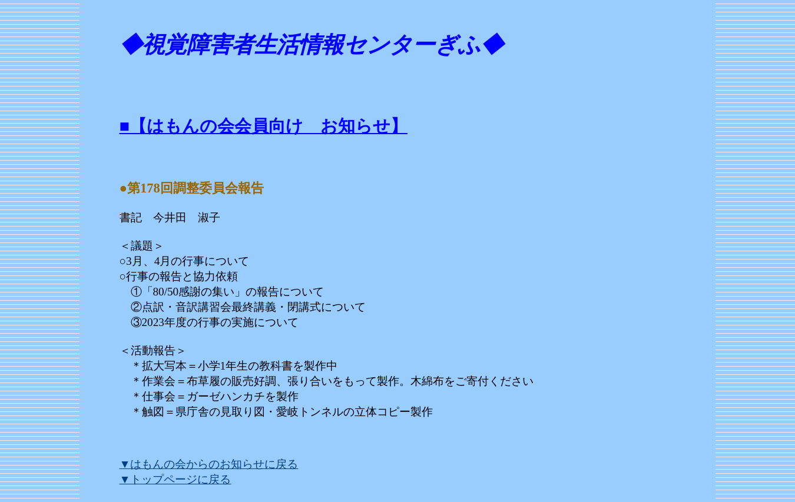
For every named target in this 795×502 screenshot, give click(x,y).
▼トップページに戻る (175, 479)
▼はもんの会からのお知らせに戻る (209, 464)
